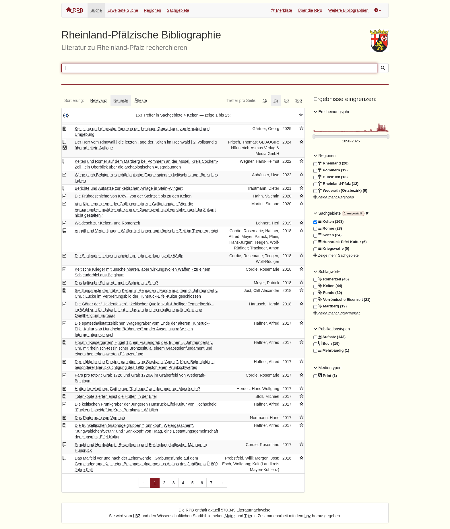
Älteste (141, 100)
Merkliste (281, 10)
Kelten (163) (328, 221)
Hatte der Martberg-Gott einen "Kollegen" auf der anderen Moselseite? (137, 388)
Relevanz (98, 100)
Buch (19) (326, 343)
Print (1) (325, 375)
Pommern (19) (330, 170)
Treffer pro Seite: (241, 100)
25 (276, 100)
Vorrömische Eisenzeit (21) (342, 299)
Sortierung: (74, 100)
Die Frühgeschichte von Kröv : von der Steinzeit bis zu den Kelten (133, 196)
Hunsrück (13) (330, 177)
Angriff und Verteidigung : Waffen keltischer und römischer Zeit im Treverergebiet (146, 230)
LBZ (137, 516)
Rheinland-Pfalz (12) (335, 183)
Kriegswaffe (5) (331, 248)
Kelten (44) (327, 285)
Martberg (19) (330, 306)
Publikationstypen (331, 329)
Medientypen (327, 367)
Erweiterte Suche (123, 10)
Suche (96, 10)
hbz (307, 516)
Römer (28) (327, 228)
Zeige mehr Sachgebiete (336, 255)
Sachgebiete (178, 10)
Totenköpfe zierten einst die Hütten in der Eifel (116, 396)
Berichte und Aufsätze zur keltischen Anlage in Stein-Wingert (129, 188)
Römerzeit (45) (331, 279)
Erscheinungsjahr (331, 111)
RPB (74, 10)
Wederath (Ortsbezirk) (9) (340, 190)
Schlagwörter (327, 271)
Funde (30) (327, 292)
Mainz (230, 516)
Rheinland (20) (331, 163)
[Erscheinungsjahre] (351, 141)
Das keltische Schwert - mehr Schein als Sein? (116, 282)
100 (298, 100)
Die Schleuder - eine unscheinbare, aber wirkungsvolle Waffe (129, 255)
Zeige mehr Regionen (333, 197)
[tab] (74, 100)
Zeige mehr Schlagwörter (336, 313)
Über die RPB (310, 10)
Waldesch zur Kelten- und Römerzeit (107, 223)
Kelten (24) (327, 235)
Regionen (152, 10)
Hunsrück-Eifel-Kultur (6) (340, 242)
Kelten (193, 115)
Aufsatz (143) (329, 337)
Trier (248, 516)
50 (286, 100)
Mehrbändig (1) (331, 350)
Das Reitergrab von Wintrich (100, 417)
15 (265, 100)
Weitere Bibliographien (348, 10)
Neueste (120, 100)
